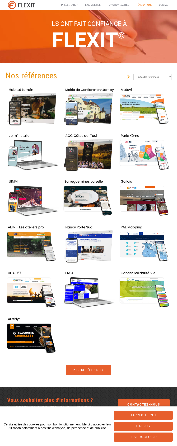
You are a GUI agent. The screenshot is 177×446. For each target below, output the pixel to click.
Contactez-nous (143, 404)
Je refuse (143, 426)
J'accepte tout (143, 415)
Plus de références (88, 370)
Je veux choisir (143, 437)
